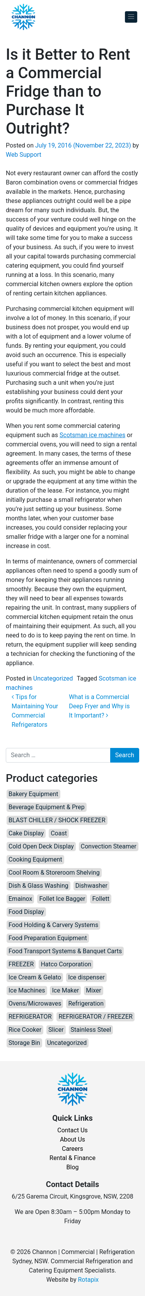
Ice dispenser (86, 977)
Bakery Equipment (33, 794)
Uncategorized (53, 678)
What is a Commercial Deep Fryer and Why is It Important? (99, 706)
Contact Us (72, 1130)
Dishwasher (91, 885)
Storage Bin (24, 1042)
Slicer (56, 1029)
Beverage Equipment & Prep (47, 807)
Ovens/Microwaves (35, 1003)
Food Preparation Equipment (48, 938)
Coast (59, 833)
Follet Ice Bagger (62, 898)
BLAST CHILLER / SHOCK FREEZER (57, 820)
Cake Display (26, 833)
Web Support (23, 154)
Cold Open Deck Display (41, 846)
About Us (72, 1139)
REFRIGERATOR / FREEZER (95, 1016)
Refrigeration (86, 1003)
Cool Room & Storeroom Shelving (54, 872)
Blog (73, 1167)
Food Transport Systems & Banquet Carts (65, 951)
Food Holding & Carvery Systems (53, 925)
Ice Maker (65, 990)
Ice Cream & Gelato (35, 977)
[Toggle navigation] (131, 17)
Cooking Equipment (35, 859)
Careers (72, 1148)
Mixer (93, 990)
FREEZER (21, 964)
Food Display (26, 911)
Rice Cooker (25, 1029)
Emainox (20, 898)
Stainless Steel (91, 1029)
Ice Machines (27, 990)
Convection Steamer (108, 846)
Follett (100, 898)
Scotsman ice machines (92, 435)
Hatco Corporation (66, 964)
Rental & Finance (72, 1158)
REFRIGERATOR (30, 1016)
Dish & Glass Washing (38, 885)
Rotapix (88, 1279)
